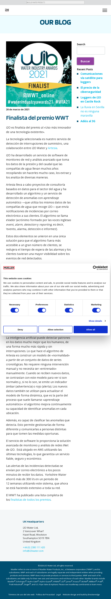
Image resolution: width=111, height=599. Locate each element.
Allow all (90, 329)
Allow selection (55, 329)
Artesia (52, 148)
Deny (20, 329)
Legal (58, 594)
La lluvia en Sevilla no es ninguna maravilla (92, 111)
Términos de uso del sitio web (21, 594)
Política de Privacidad (45, 594)
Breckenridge (94, 594)
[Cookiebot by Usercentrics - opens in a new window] (95, 268)
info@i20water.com (33, 550)
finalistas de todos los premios (31, 500)
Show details (95, 321)
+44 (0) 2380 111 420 (34, 547)
